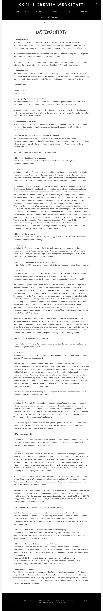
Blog (27, 12)
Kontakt (67, 12)
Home (17, 12)
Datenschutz (82, 12)
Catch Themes (59, 603)
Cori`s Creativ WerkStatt (51, 4)
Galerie (38, 12)
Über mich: (52, 12)
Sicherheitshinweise (51, 17)
